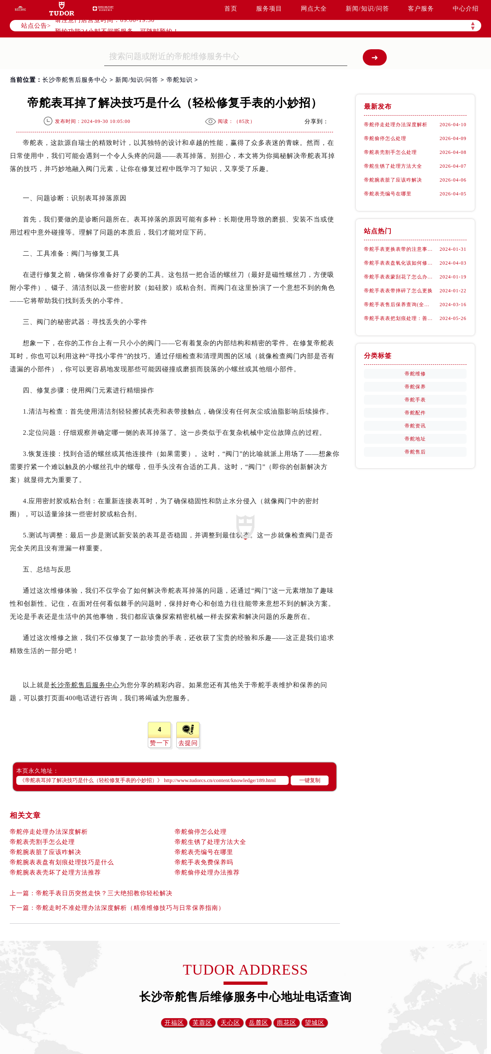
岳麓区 (258, 1022)
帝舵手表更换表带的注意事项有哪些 (399, 249)
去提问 (188, 743)
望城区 (314, 1022)
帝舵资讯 (415, 426)
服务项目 (269, 8)
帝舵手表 (415, 400)
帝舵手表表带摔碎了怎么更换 (398, 291)
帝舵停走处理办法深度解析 (49, 831)
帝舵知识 (180, 80)
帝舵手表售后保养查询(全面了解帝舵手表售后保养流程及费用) (399, 304)
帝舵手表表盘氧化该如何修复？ (399, 263)
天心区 (230, 1022)
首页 (230, 8)
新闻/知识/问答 (367, 8)
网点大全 (314, 8)
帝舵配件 (415, 413)
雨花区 (286, 1022)
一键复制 (309, 780)
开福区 (174, 1022)
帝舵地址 (415, 439)
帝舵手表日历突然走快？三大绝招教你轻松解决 (104, 893)
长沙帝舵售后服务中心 (74, 80)
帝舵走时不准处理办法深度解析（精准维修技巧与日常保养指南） (130, 908)
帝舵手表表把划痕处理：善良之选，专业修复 (399, 318)
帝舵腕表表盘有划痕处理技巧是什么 (62, 862)
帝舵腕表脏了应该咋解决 (45, 852)
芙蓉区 (202, 1022)
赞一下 (159, 743)
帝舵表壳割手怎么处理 (42, 842)
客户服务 (421, 8)
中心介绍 (466, 8)
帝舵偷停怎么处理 (201, 831)
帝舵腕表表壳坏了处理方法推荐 (55, 872)
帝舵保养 (415, 387)
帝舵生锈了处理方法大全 (210, 842)
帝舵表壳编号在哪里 (204, 852)
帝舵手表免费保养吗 (204, 862)
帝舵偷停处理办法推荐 (207, 872)
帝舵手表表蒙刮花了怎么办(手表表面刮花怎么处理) (399, 277)
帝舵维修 (415, 374)
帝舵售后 (415, 452)
